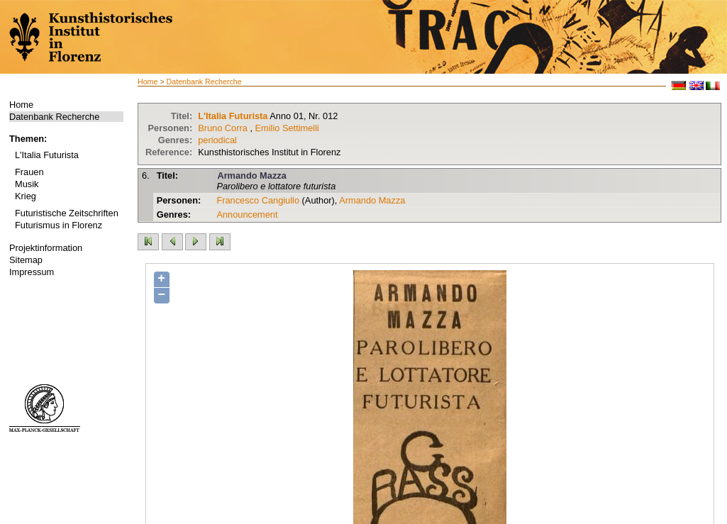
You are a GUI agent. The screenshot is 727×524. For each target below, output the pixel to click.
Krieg (25, 196)
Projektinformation (45, 248)
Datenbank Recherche (54, 116)
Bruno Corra (223, 128)
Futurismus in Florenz (58, 225)
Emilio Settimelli (287, 128)
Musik (26, 184)
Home (21, 104)
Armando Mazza (251, 175)
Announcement (246, 214)
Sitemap (26, 260)
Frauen (29, 172)
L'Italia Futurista (47, 155)
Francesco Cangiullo (257, 200)
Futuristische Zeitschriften (66, 213)
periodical (217, 140)
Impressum (31, 272)
